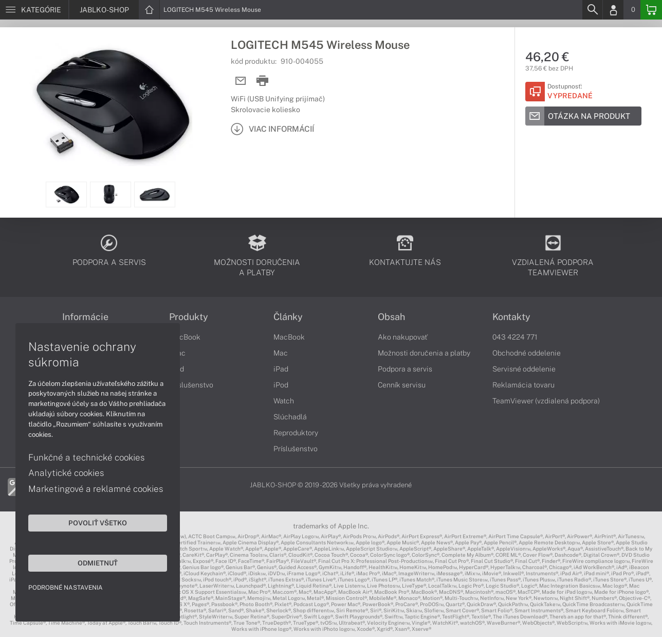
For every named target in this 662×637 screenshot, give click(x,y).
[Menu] (34, 10)
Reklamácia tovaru (523, 385)
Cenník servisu (402, 385)
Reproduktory (295, 433)
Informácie (85, 317)
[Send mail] (241, 81)
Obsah (391, 317)
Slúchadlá (290, 417)
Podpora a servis (405, 369)
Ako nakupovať (403, 337)
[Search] (592, 10)
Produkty (188, 317)
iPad (280, 369)
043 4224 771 (515, 337)
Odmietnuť (98, 563)
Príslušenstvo (191, 385)
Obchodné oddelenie (526, 353)
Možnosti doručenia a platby (424, 353)
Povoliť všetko (97, 523)
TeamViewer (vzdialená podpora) (546, 401)
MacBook (184, 337)
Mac (280, 353)
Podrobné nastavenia (65, 587)
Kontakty (511, 317)
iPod (280, 385)
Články (288, 317)
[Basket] (651, 10)
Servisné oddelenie (524, 369)
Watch (283, 401)
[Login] (613, 10)
